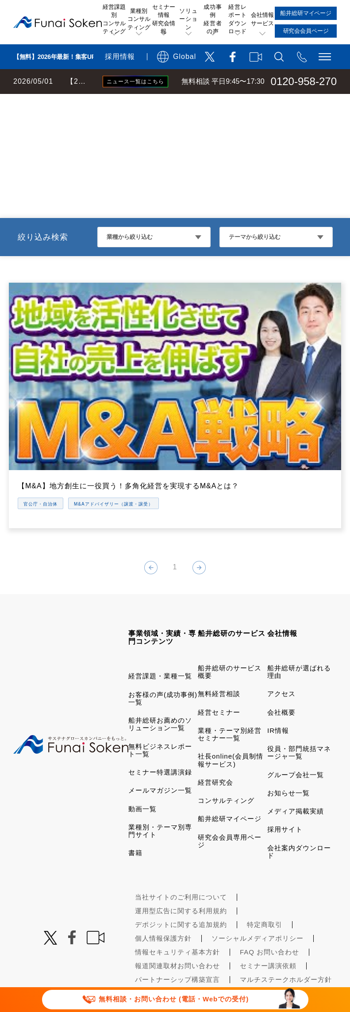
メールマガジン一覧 (160, 735)
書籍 (135, 797)
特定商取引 (264, 869)
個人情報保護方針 (163, 883)
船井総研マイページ (230, 763)
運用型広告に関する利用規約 (181, 855)
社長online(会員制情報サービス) (230, 704)
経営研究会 (215, 727)
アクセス (281, 638)
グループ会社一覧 (295, 719)
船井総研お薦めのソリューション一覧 (160, 668)
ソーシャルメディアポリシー (258, 883)
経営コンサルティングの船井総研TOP (66, 102)
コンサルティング (226, 745)
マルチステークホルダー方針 (286, 924)
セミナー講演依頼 (268, 910)
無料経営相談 (219, 638)
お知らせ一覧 (288, 737)
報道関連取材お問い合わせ (177, 910)
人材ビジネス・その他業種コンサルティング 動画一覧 (215, 102)
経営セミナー (219, 657)
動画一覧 (142, 753)
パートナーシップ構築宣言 (177, 924)
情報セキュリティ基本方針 (177, 896)
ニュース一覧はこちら (135, 81)
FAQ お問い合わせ (269, 896)
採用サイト (285, 774)
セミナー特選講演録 (160, 716)
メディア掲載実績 (295, 755)
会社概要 (281, 657)
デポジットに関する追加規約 (181, 869)
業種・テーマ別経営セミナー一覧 (230, 678)
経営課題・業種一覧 (160, 620)
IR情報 (278, 675)
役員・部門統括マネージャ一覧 (299, 697)
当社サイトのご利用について (181, 841)
